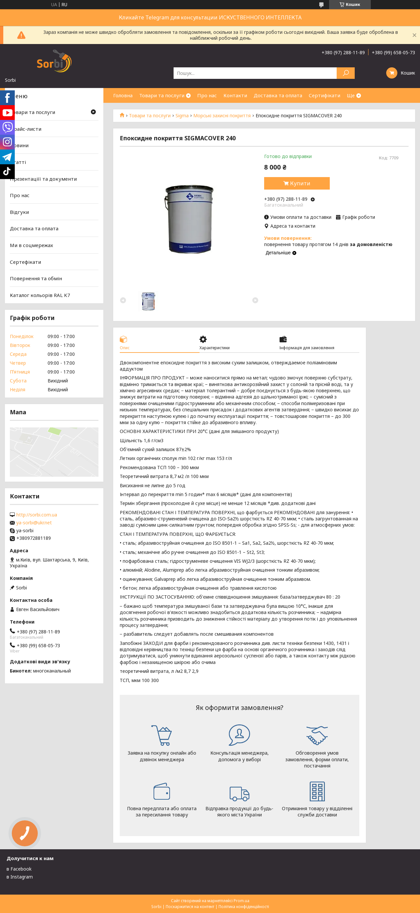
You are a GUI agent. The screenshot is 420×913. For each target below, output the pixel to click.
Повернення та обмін (36, 278)
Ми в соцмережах (31, 245)
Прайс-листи (25, 129)
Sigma (182, 116)
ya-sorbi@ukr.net (34, 523)
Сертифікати (324, 95)
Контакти (235, 95)
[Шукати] (346, 73)
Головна (123, 95)
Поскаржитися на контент (190, 906)
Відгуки (19, 212)
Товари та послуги (161, 95)
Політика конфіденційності (244, 906)
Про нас (207, 95)
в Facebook (19, 869)
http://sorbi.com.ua (36, 515)
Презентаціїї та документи (43, 178)
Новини (19, 145)
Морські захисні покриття (222, 116)
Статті (18, 162)
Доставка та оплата (278, 95)
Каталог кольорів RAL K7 (40, 295)
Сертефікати (25, 262)
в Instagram (20, 877)
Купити (300, 183)
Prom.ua (241, 900)
